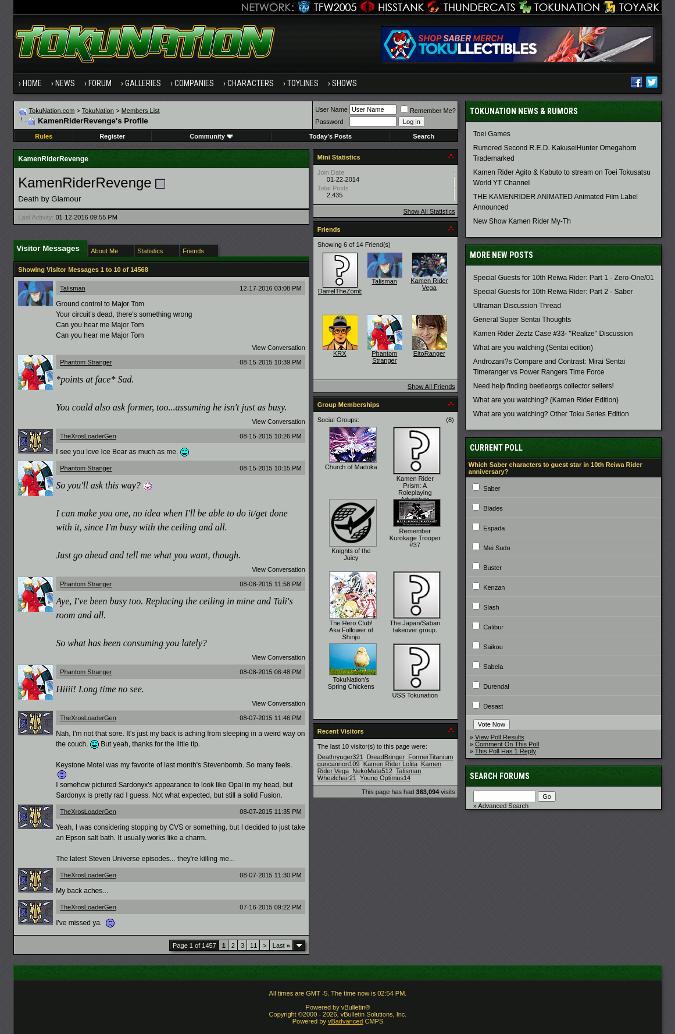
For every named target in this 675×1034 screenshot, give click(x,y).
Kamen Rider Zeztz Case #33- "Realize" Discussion (553, 334)
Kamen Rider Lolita (390, 763)
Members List (141, 110)
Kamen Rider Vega (429, 284)
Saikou (493, 646)
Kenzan (494, 587)
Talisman (72, 288)
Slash (491, 607)
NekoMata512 (372, 770)
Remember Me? (428, 110)
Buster (492, 567)
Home (32, 83)
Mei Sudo (496, 547)
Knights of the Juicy (350, 554)
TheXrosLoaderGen (88, 436)
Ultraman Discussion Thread (517, 306)
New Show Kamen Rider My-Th (522, 221)
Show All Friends (431, 386)
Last (281, 945)
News (65, 83)
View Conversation (278, 347)
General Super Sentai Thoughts (522, 320)
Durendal (496, 686)
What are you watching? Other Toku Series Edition (551, 414)
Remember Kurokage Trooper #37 (415, 537)
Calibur (493, 627)
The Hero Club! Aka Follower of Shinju (351, 629)
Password (329, 121)
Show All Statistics (429, 211)
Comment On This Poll (507, 744)
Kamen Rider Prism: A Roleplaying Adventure (415, 489)
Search (423, 136)
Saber (491, 488)
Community (211, 136)
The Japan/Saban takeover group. (415, 626)
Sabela (493, 666)
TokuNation (98, 110)
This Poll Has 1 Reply (505, 751)
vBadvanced (345, 1021)
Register (112, 136)
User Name (331, 109)
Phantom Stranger (86, 362)
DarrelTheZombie (343, 291)
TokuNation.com (52, 110)
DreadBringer (386, 756)
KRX (340, 353)
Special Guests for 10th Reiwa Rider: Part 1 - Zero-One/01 (563, 278)
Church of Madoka (351, 466)
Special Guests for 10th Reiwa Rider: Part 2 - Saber (553, 292)
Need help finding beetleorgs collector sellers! (543, 386)
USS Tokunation (415, 695)
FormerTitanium (430, 756)
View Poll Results (499, 737)
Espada (494, 528)
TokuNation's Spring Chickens (351, 683)
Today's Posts (330, 136)
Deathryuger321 (340, 756)
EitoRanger (429, 353)
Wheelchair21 (336, 777)
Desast (493, 706)
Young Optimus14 (385, 777)
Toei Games (491, 134)
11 (253, 945)
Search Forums (500, 776)
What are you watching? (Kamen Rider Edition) (546, 400)
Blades (493, 508)
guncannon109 (338, 763)
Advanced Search (503, 805)
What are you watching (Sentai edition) (533, 348)
